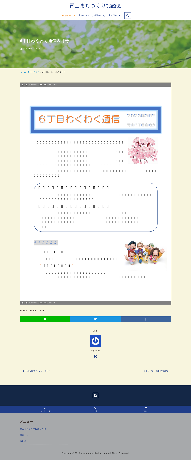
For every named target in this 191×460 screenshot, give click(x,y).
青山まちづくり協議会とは (33, 429)
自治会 (23, 441)
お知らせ (24, 435)
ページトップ (45, 409)
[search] (127, 15)
